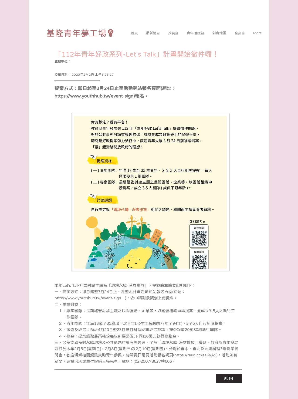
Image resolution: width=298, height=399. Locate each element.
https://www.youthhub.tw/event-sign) (94, 96)
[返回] (229, 378)
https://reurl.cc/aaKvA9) (195, 355)
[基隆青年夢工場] (80, 33)
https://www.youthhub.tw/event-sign (87, 298)
